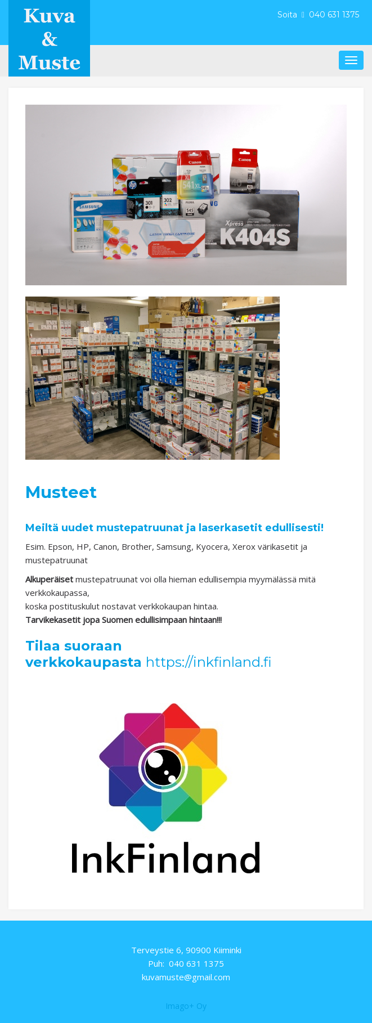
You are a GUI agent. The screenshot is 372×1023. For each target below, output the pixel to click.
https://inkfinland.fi (209, 662)
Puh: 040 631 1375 (186, 963)
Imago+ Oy (186, 1005)
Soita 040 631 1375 (319, 15)
